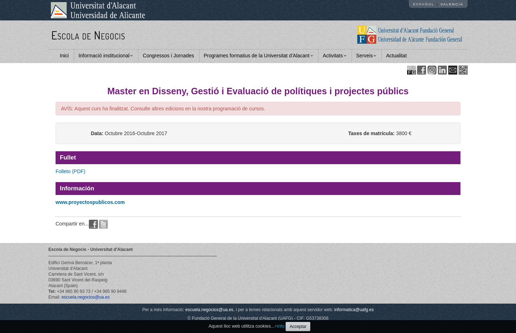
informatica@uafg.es (354, 309)
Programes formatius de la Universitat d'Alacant (258, 55)
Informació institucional (105, 55)
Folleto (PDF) (70, 171)
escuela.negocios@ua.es (86, 297)
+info (279, 326)
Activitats (335, 55)
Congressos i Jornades (168, 55)
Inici (64, 55)
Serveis (366, 55)
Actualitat (396, 55)
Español (424, 4)
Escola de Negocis (88, 35)
